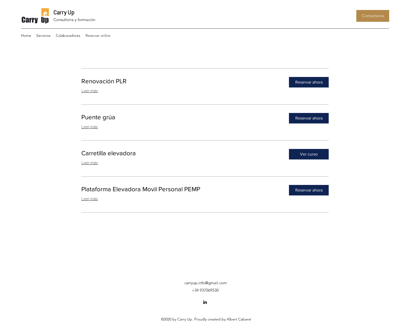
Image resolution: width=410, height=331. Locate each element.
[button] (372, 16)
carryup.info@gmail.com (205, 282)
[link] (181, 81)
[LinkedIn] (205, 302)
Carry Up (63, 12)
